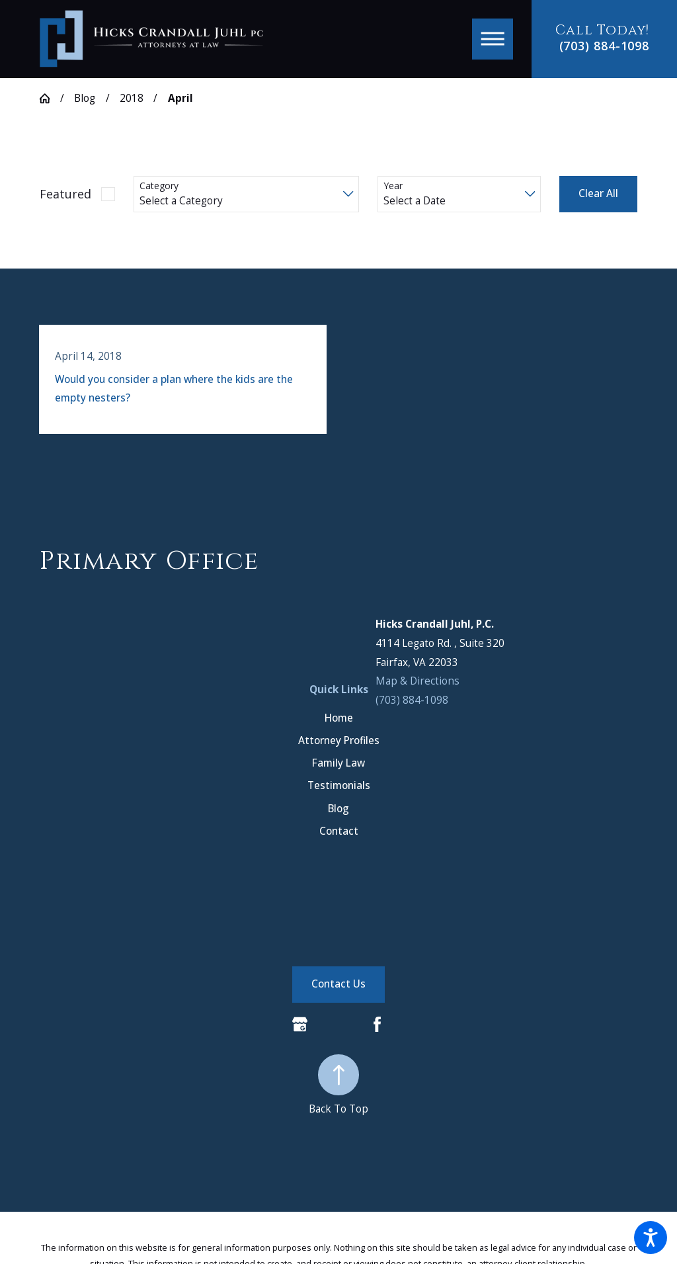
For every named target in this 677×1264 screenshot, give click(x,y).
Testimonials (338, 785)
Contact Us (338, 984)
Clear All (598, 193)
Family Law (338, 763)
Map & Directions (417, 681)
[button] (650, 1237)
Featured (65, 194)
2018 (131, 98)
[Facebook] (377, 1024)
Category (159, 186)
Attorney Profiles (338, 740)
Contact (338, 831)
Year (393, 186)
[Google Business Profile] (299, 1024)
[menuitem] (338, 740)
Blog (84, 98)
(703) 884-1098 (604, 46)
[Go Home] (50, 98)
